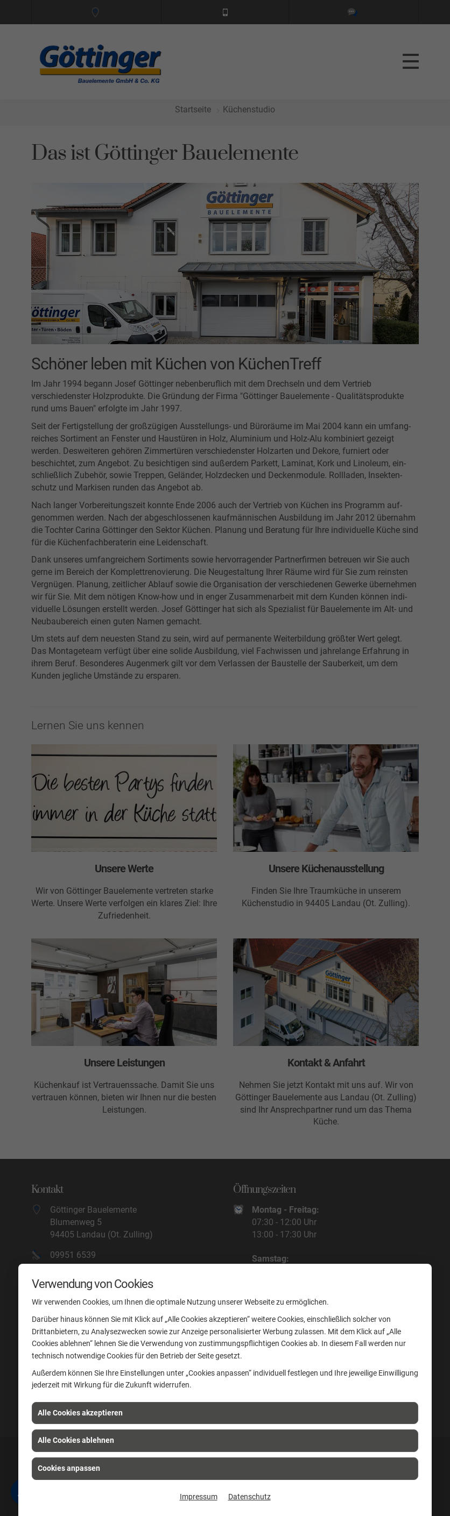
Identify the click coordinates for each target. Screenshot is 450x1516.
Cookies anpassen (69, 1468)
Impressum (198, 1496)
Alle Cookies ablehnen (76, 1440)
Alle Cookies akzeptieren (80, 1412)
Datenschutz (249, 1496)
